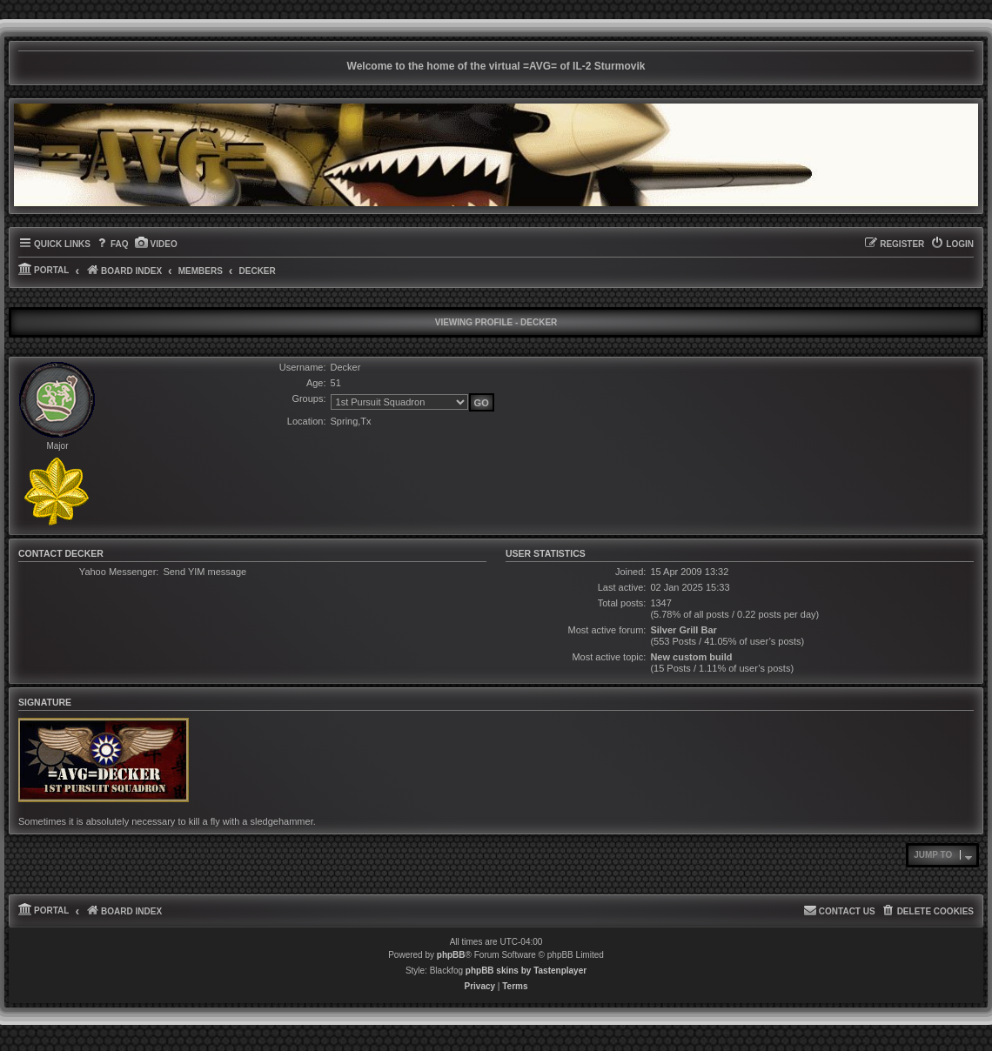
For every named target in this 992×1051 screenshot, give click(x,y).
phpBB (451, 955)
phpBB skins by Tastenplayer (526, 970)
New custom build (691, 657)
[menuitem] (112, 244)
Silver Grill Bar (683, 630)
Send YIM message (204, 571)
